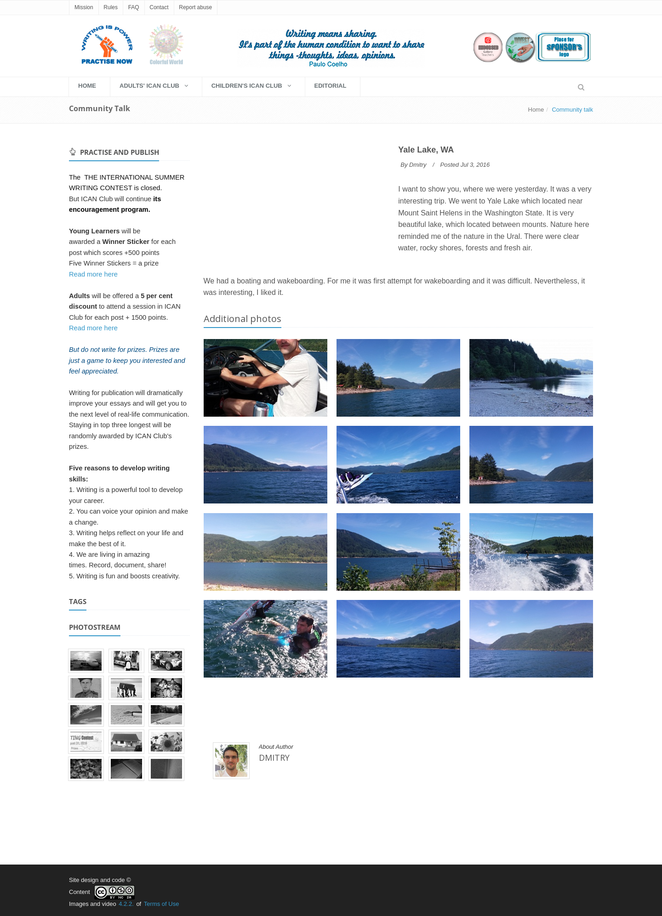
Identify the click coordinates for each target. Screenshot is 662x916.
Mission (83, 7)
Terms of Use (161, 903)
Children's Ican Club (251, 85)
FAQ (133, 7)
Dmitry (418, 164)
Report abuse (195, 7)
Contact (158, 7)
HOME (87, 85)
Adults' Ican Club (154, 85)
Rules (110, 7)
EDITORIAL (330, 85)
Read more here (93, 274)
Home (536, 109)
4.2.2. (126, 903)
